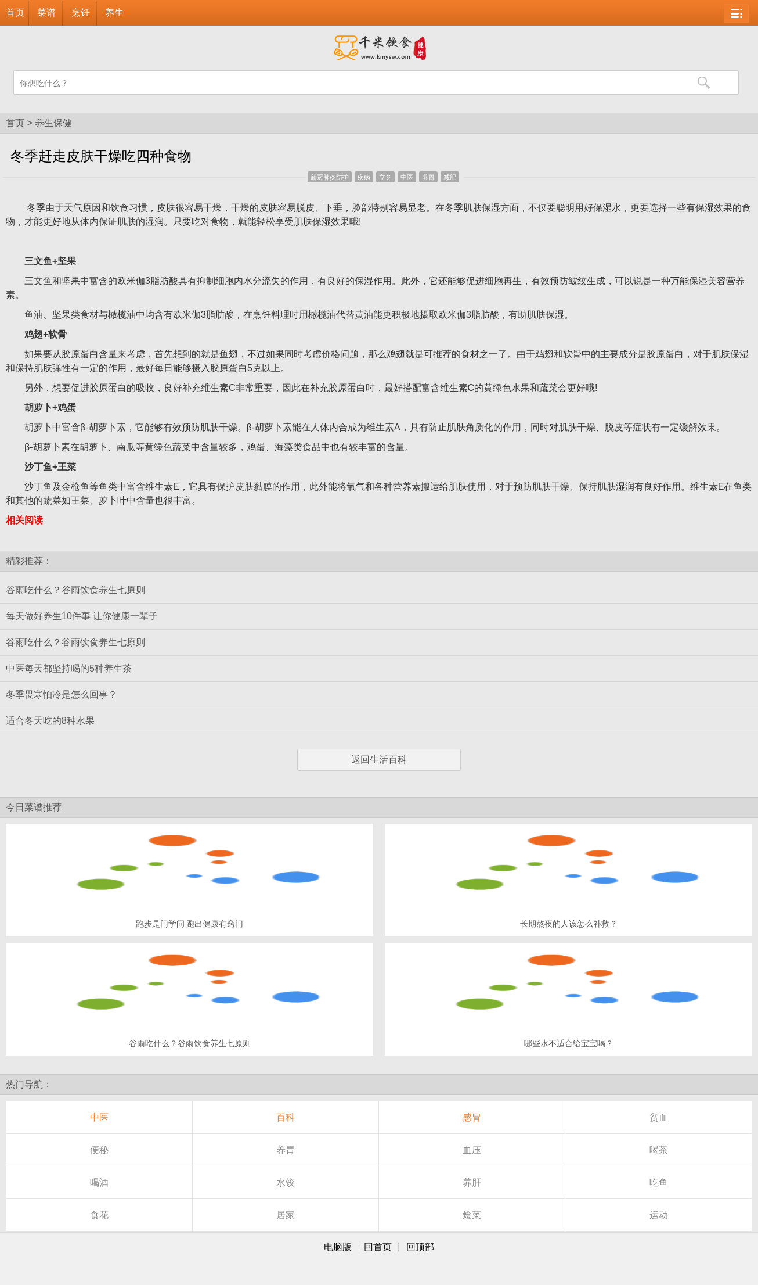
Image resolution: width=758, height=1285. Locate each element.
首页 (15, 12)
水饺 (285, 1182)
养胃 (428, 177)
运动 (658, 1215)
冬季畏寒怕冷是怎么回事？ (61, 694)
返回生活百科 (379, 759)
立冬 (385, 177)
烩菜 (472, 1215)
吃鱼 (658, 1182)
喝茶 (658, 1150)
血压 (472, 1150)
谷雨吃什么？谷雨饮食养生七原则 (75, 590)
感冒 (472, 1117)
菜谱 (46, 12)
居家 (285, 1215)
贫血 (658, 1117)
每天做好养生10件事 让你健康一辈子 (82, 616)
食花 (99, 1215)
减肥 (449, 177)
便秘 (99, 1150)
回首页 (378, 1247)
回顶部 (420, 1247)
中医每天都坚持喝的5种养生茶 (69, 668)
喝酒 (99, 1182)
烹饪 (80, 12)
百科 (285, 1117)
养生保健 (53, 123)
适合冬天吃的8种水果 (50, 721)
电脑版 (338, 1247)
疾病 (364, 177)
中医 (406, 177)
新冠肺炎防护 (330, 177)
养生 (114, 12)
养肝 (472, 1182)
